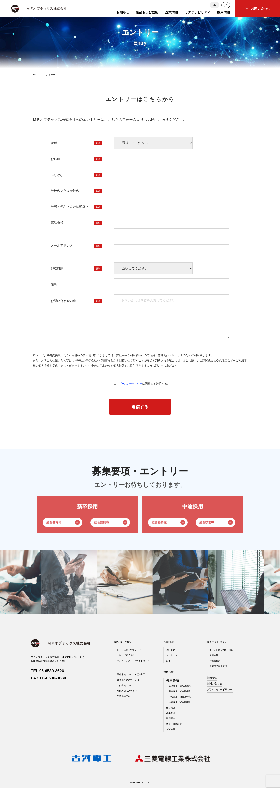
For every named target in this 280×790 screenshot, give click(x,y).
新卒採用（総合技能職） (185, 693)
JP (225, 5)
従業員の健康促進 (224, 668)
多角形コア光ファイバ (129, 681)
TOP (35, 74)
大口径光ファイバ (126, 687)
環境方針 (219, 657)
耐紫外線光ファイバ (127, 692)
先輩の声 (174, 731)
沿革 (171, 662)
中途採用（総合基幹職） (185, 698)
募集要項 (174, 714)
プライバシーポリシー (225, 691)
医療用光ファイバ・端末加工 (132, 676)
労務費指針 (220, 662)
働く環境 (174, 709)
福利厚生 (174, 720)
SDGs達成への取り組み (227, 651)
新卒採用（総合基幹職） (185, 687)
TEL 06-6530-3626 (48, 672)
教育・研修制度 (177, 725)
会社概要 (174, 651)
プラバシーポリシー (130, 383)
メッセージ (175, 657)
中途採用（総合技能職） (185, 704)
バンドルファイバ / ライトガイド (134, 662)
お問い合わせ (220, 685)
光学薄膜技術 (124, 697)
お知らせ (217, 679)
